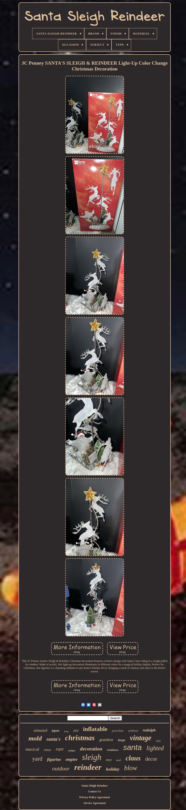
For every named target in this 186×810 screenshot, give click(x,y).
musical (32, 749)
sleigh (91, 757)
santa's (53, 739)
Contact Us (94, 791)
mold (35, 738)
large (121, 740)
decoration (91, 749)
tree (109, 760)
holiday (112, 769)
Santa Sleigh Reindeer (94, 785)
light (158, 740)
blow (130, 768)
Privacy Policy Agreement (94, 797)
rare (60, 749)
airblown (133, 730)
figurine (54, 759)
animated (40, 730)
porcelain (117, 730)
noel (118, 760)
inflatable (95, 729)
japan (55, 730)
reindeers (112, 750)
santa (132, 747)
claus (133, 758)
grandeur (106, 739)
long (66, 731)
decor (151, 759)
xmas (47, 750)
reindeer (87, 767)
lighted (155, 748)
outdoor (61, 769)
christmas (80, 738)
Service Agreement (95, 803)
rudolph (149, 730)
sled (75, 730)
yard (37, 759)
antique (71, 750)
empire (71, 759)
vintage (141, 738)
